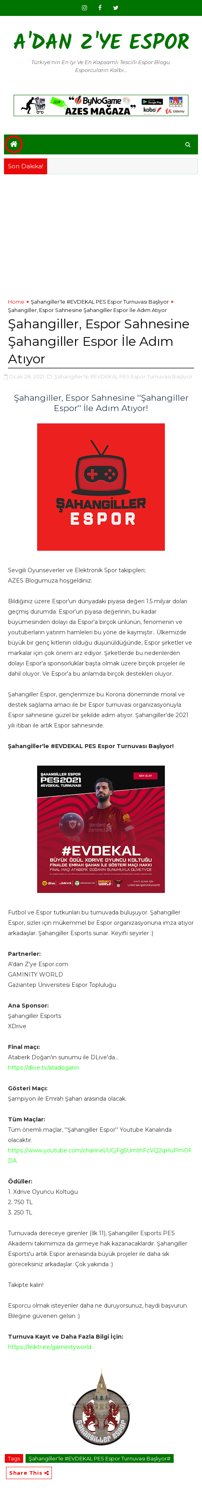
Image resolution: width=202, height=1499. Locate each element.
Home (16, 301)
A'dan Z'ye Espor (101, 43)
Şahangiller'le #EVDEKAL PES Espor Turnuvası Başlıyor (100, 301)
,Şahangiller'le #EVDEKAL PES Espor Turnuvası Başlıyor (122, 376)
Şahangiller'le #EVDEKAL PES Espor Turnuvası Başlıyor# (99, 1458)
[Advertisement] (101, 234)
